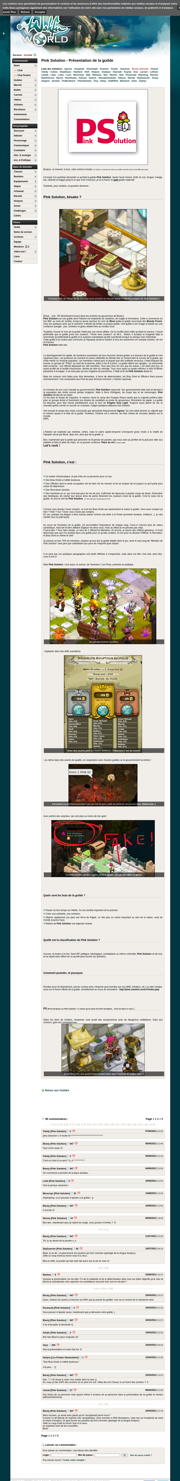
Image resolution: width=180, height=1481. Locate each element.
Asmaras (125, 69)
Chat (18, 70)
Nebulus (96, 75)
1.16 (66, 1124)
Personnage (20, 140)
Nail (88, 75)
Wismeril (124, 81)
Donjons (18, 201)
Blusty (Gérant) (140, 69)
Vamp (103, 81)
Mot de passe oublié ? (141, 1455)
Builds (17, 90)
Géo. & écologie (22, 155)
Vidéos (17, 99)
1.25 (106, 1124)
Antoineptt (92, 69)
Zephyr (142, 81)
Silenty (131, 78)
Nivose (113, 75)
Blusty (46, 1143)
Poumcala (131, 75)
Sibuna (122, 78)
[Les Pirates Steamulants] (65, 1357)
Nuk (121, 75)
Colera (53, 72)
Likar (53, 75)
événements (20, 114)
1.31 (139, 1124)
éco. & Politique (22, 160)
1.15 (60, 1124)
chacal (46, 1390)
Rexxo (59, 78)
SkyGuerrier (143, 78)
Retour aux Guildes (57, 1090)
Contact (18, 261)
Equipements (21, 181)
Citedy (44, 72)
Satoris (92, 78)
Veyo (45, 1345)
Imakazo (106, 72)
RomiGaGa (71, 78)
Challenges (20, 210)
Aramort (104, 69)
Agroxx (68, 69)
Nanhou (47, 1274)
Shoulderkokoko (107, 78)
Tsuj (95, 81)
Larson (144, 72)
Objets (17, 186)
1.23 (94, 1124)
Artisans (18, 104)
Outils (17, 227)
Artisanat (19, 191)
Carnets (18, 95)
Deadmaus (65, 72)
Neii (105, 75)
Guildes (18, 80)
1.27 (117, 1124)
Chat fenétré (22, 75)
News (17, 65)
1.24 (100, 1124)
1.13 (106, 1229)
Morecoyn (78, 75)
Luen (68, 75)
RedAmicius (47, 78)
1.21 (89, 1124)
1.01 (106, 1404)
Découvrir (19, 130)
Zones (17, 206)
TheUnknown (84, 81)
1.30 (134, 1124)
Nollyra (47, 1357)
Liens (17, 256)
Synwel (56, 81)
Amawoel (79, 69)
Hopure (95, 72)
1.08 (110, 1288)
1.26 (111, 1124)
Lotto (61, 75)
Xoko (134, 81)
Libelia (45, 75)
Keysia (127, 72)
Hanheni (78, 72)
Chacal (154, 69)
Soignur (45, 81)
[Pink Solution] (58, 1131)
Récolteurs (20, 109)
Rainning (143, 75)
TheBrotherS (68, 81)
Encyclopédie (20, 126)
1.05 (103, 1288)
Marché (18, 85)
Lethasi (154, 72)
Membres (21, 246)
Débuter (18, 135)
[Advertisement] (142, 29)
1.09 (106, 1268)
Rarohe (154, 75)
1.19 (83, 1124)
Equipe (17, 241)
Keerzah (117, 72)
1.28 (123, 1124)
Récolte (18, 196)
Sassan (83, 78)
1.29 (128, 1124)
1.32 (145, 1124)
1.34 (153, 1124)
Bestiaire (19, 176)
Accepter (40, 12)
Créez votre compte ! (74, 1460)
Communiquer (21, 145)
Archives (19, 237)
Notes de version (23, 232)
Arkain (114, 69)
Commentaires (22, 119)
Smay (155, 78)
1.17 (72, 1124)
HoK (87, 72)
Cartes (17, 215)
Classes (18, 171)
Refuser (25, 12)
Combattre (19, 150)
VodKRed (113, 81)
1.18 (77, 1124)
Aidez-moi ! (20, 251)
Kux (136, 72)
